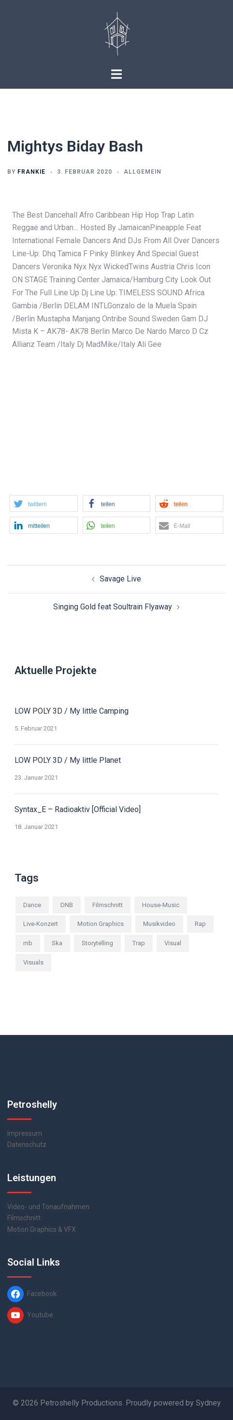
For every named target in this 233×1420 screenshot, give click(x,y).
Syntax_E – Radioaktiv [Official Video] (78, 809)
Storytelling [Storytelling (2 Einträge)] (97, 943)
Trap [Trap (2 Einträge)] (138, 943)
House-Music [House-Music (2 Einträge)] (160, 905)
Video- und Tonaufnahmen (48, 1207)
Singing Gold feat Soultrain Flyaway (112, 606)
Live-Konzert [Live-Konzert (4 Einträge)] (40, 923)
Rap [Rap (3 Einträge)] (200, 923)
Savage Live (120, 578)
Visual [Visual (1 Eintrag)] (172, 943)
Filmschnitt (24, 1218)
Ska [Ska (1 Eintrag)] (57, 943)
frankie (31, 171)
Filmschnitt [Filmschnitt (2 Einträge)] (107, 905)
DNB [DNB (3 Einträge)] (66, 905)
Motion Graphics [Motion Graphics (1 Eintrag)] (100, 923)
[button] (44, 503)
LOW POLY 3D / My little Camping (72, 711)
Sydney (208, 1402)
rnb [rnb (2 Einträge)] (27, 943)
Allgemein (142, 171)
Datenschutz (26, 1144)
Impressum (24, 1133)
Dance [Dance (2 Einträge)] (32, 905)
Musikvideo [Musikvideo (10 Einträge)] (159, 923)
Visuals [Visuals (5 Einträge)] (33, 962)
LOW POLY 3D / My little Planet (68, 760)
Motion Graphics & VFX (41, 1229)
